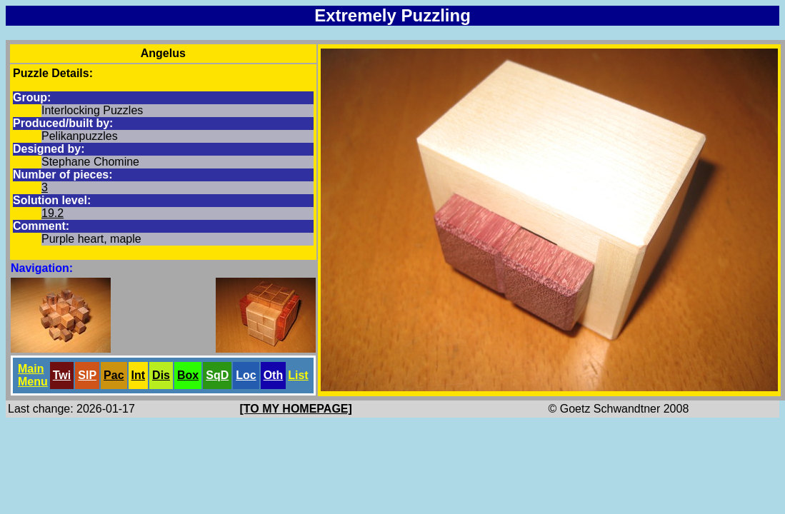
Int (138, 375)
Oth (274, 375)
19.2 (52, 213)
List (298, 375)
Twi (62, 375)
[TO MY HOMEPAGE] (296, 409)
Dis (161, 375)
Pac (114, 375)
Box (188, 375)
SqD (217, 375)
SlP (87, 375)
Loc (246, 375)
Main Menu (33, 375)
